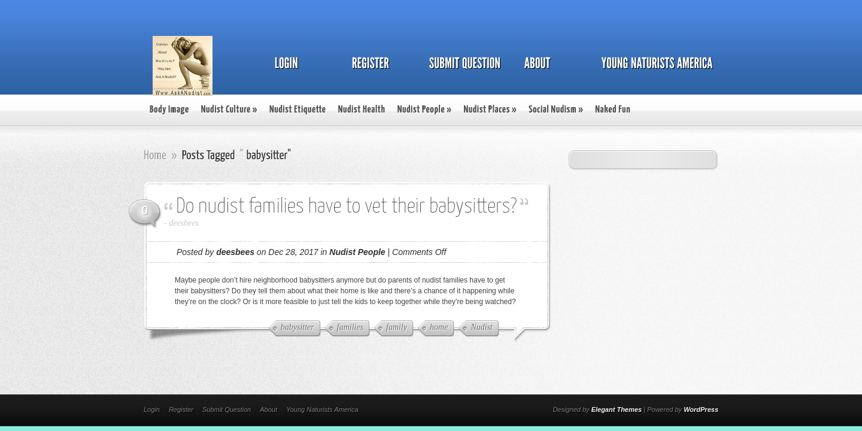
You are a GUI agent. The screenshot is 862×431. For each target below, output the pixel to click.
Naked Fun (612, 110)
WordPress (701, 409)
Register (181, 409)
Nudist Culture (229, 110)
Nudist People (424, 110)
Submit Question (226, 409)
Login (152, 409)
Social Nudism (556, 110)
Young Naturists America (322, 409)
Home (155, 156)
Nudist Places (490, 110)
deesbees (184, 222)
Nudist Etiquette (297, 110)
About (268, 409)
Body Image (169, 110)
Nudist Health (362, 110)
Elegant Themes (616, 409)
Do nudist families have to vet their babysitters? (346, 207)
